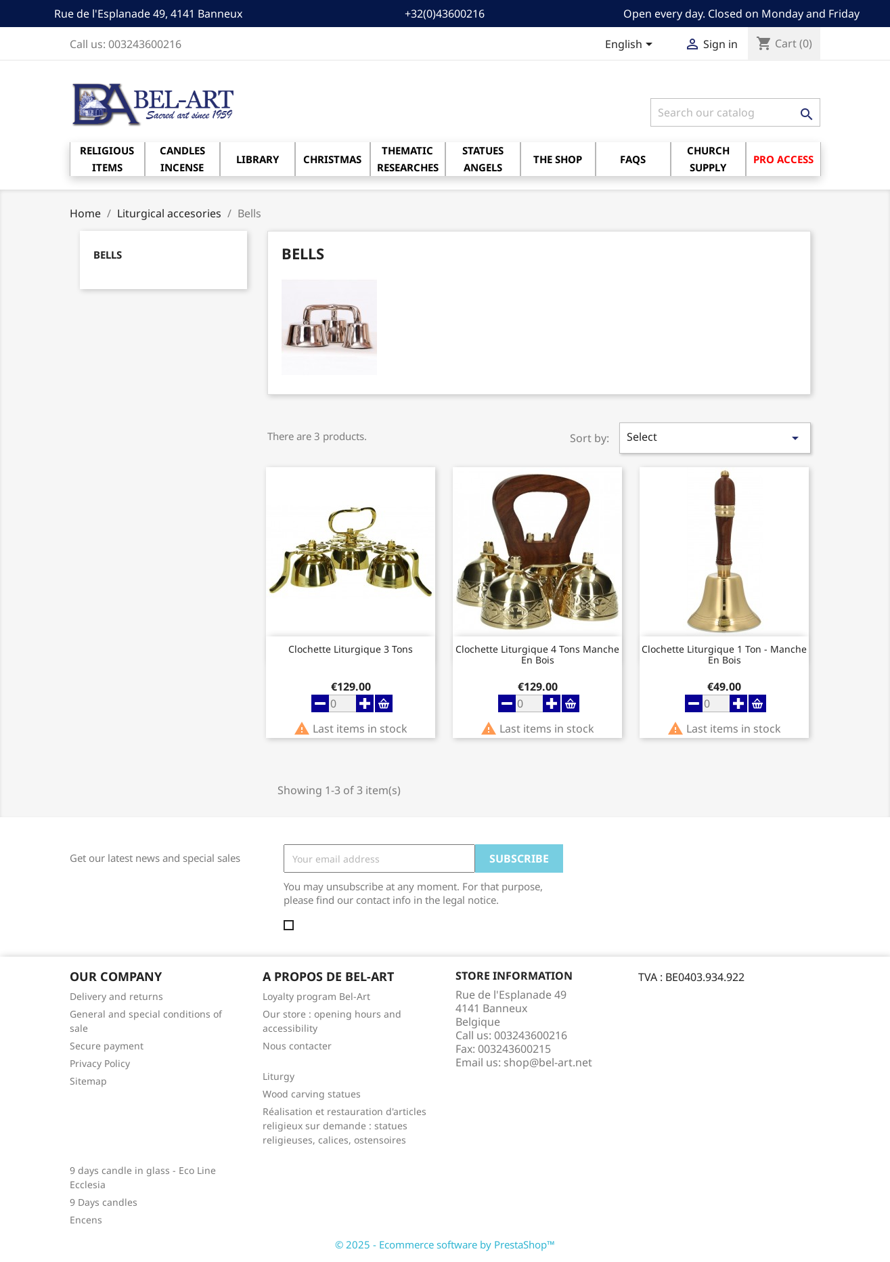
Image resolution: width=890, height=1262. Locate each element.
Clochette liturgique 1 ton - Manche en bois (724, 655)
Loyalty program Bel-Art (316, 996)
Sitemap (88, 1080)
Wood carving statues (312, 1093)
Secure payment (106, 1045)
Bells (107, 254)
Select (715, 437)
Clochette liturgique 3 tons (350, 649)
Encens (86, 1219)
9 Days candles (103, 1202)
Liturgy (278, 1076)
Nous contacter (297, 1045)
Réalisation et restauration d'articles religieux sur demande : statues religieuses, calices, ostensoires (344, 1125)
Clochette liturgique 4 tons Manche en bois (537, 655)
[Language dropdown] (631, 45)
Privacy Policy (100, 1063)
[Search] (735, 112)
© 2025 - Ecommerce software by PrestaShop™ (445, 1244)
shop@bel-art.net (548, 1062)
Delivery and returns (116, 996)
